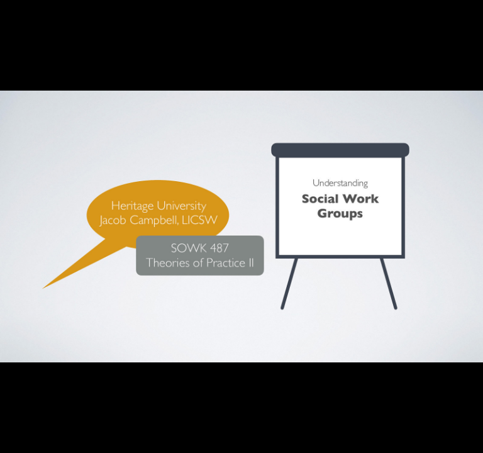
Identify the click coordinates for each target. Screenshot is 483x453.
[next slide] (461, 425)
